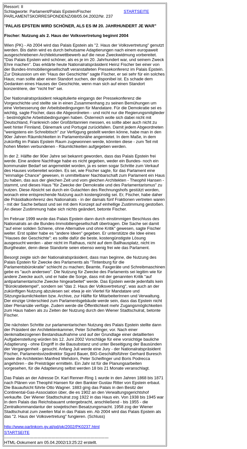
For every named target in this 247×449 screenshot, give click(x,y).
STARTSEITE (136, 11)
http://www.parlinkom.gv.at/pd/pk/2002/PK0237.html (52, 426)
